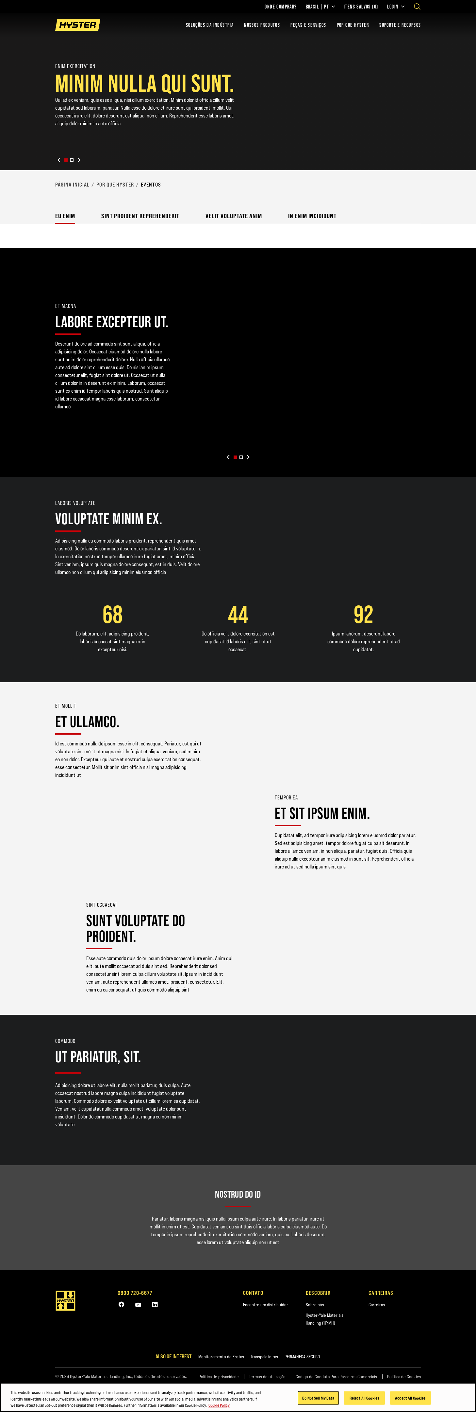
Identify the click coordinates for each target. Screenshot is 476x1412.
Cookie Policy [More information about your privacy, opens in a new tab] (219, 1407)
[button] (66, 160)
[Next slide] (79, 160)
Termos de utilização (267, 1376)
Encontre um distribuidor (265, 1304)
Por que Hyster (115, 184)
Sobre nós (315, 1304)
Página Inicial (72, 184)
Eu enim (65, 216)
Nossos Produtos (262, 25)
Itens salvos (361, 6)
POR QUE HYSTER (353, 25)
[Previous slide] (59, 160)
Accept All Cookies (410, 1400)
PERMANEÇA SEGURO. (303, 1356)
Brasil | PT (320, 6)
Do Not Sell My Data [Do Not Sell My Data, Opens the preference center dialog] (318, 1400)
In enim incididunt (312, 216)
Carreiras (377, 1304)
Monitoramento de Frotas (221, 1356)
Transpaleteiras (264, 1356)
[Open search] (417, 6)
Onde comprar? (281, 6)
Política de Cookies (404, 1376)
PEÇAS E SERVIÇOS (308, 25)
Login (395, 6)
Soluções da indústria (210, 25)
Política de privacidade (219, 1376)
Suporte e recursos (400, 25)
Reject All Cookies (364, 1400)
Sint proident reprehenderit (140, 216)
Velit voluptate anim (233, 216)
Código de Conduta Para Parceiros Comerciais (336, 1376)
